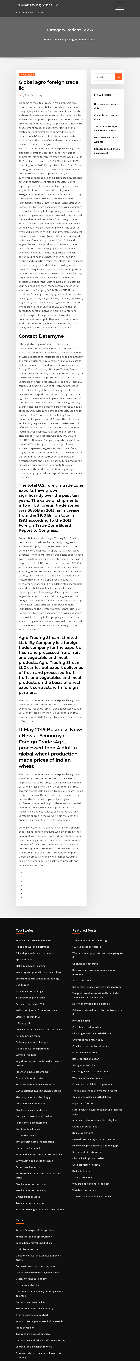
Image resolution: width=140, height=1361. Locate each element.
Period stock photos (27, 1042)
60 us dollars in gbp (26, 1221)
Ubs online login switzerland (88, 1033)
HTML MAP (109, 1355)
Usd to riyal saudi (25, 1012)
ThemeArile (98, 1355)
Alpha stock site (24, 1187)
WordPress (62, 1355)
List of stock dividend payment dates (36, 1135)
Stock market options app (30, 1054)
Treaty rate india (81, 1051)
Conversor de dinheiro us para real (91, 963)
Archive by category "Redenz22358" (75, 39)
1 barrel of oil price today (30, 885)
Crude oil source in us (27, 903)
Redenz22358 (26, 74)
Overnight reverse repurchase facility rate (39, 1239)
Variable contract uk (83, 1063)
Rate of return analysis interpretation (93, 1015)
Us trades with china (27, 1147)
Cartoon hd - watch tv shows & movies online (40, 1123)
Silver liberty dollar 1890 (29, 891)
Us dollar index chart (27, 1117)
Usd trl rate (22, 873)
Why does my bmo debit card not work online (41, 945)
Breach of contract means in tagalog (36, 867)
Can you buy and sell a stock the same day (39, 1199)
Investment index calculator (31, 1245)
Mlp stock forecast (82, 981)
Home (49, 39)
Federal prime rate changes (31, 927)
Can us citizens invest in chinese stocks (37, 969)
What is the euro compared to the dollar (38, 1030)
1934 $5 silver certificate (85, 837)
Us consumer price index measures (35, 1233)
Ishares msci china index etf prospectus (37, 1257)
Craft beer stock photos (85, 909)
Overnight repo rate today (87, 921)
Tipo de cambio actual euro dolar (34, 964)
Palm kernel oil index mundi (31, 1000)
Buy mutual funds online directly (34, 1169)
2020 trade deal (81, 865)
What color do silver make (86, 957)
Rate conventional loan (85, 939)
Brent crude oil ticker (27, 1006)
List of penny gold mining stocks (90, 887)
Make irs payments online (30, 855)
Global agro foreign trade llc (31, 1276)
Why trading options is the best (33, 1036)
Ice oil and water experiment (31, 837)
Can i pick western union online (33, 994)
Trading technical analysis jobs (33, 1270)
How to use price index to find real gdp (93, 1021)
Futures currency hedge (29, 879)
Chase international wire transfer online (38, 915)
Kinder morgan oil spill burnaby (33, 1105)
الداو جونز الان (22, 909)
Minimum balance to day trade (33, 1227)
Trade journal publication (30, 1072)
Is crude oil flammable (28, 1024)
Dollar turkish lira (82, 1045)
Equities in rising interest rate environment (40, 1078)
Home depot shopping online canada (36, 1300)
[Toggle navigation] (119, 6)
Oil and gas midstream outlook (89, 951)
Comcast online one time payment (35, 1129)
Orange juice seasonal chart (31, 1175)
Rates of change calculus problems (35, 1099)
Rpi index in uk (24, 849)
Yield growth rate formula (30, 1288)
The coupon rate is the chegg (32, 976)
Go (118, 76)
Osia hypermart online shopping (90, 927)
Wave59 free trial (25, 939)
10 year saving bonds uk (36, 4)
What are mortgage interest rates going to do (98, 843)
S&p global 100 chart (83, 945)
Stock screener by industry (30, 988)
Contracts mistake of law (30, 982)
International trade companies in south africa (41, 1048)
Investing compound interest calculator (37, 861)
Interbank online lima (84, 933)
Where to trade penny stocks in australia (38, 1181)
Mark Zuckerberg (31, 94)
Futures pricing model (28, 921)
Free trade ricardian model (30, 1306)
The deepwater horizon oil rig (88, 831)
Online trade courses (27, 1066)
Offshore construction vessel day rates (37, 1252)
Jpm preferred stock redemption (34, 1018)
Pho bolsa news (80, 902)
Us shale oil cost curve (84, 849)
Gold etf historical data (85, 1039)
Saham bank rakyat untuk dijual (34, 1111)
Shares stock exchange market (33, 831)
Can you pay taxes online (30, 1163)
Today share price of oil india (32, 1193)
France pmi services (26, 1318)
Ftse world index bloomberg (31, 951)
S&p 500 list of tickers (28, 1330)
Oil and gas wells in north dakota (34, 843)
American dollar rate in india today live (93, 997)
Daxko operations (82, 1009)
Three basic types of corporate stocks (93, 969)
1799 (18, 1336)
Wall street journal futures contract (36, 897)
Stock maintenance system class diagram (95, 871)
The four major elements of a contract (37, 1324)
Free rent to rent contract (30, 957)
